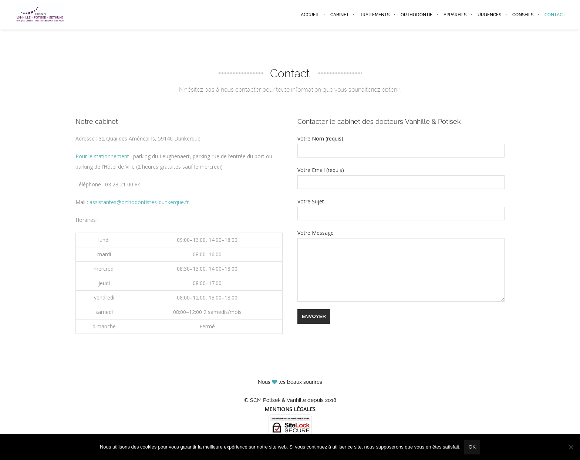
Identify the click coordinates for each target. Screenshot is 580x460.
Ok (472, 447)
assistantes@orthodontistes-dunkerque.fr (139, 202)
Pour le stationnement (102, 156)
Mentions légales (290, 409)
